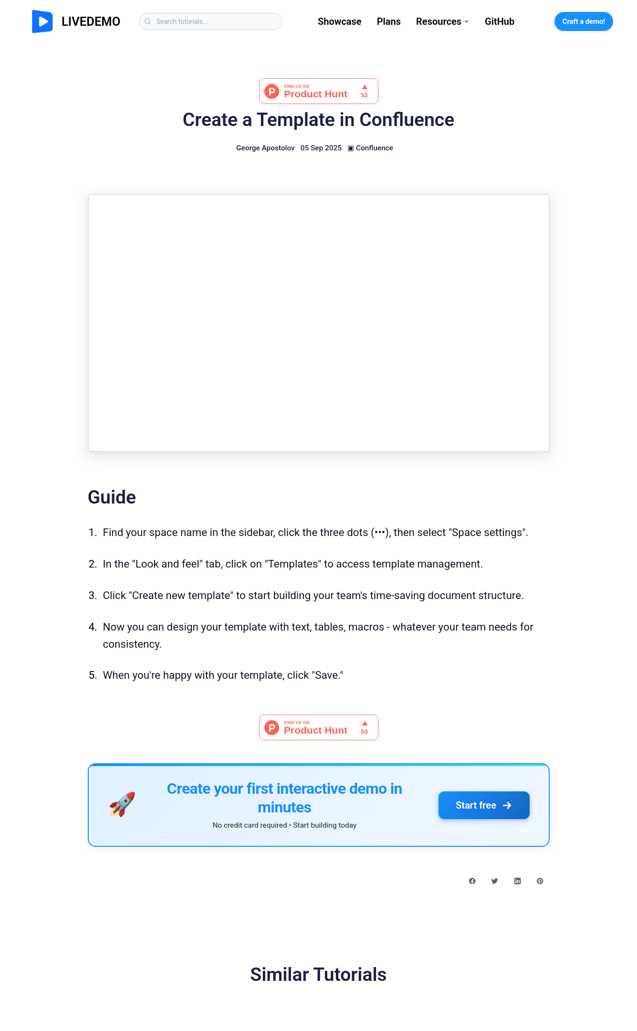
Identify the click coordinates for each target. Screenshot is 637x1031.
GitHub (499, 21)
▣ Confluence (370, 148)
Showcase (340, 21)
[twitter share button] (494, 881)
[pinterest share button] (540, 881)
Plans (389, 21)
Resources (443, 21)
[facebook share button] (472, 881)
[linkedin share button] (517, 881)
